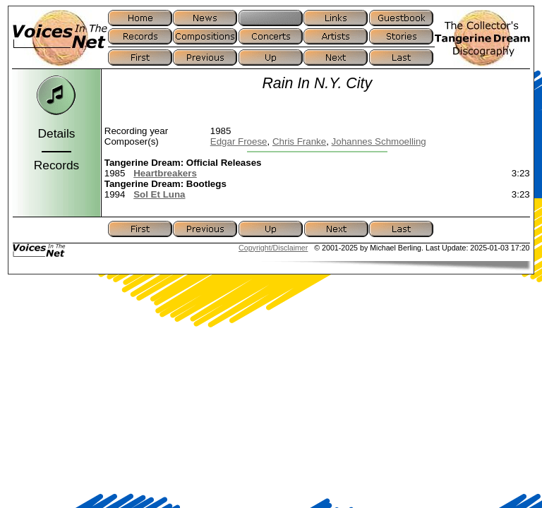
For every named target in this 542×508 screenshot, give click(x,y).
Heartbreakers (165, 173)
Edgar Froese (238, 141)
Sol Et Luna (159, 194)
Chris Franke (299, 141)
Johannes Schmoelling (379, 141)
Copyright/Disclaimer (273, 247)
